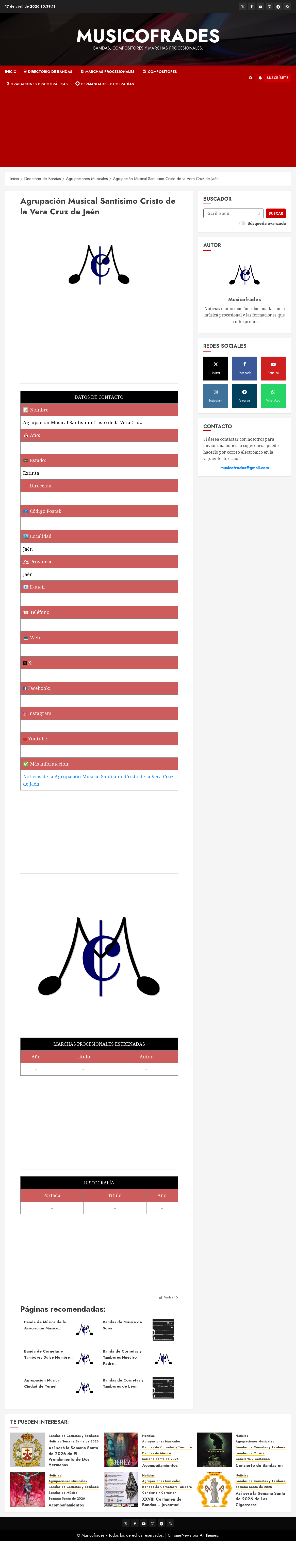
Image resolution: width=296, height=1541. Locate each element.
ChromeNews (179, 1535)
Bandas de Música (156, 1453)
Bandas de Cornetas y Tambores (74, 1436)
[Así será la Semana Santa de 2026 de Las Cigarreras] (214, 1489)
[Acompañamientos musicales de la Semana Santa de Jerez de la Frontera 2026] (121, 1450)
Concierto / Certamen (253, 1459)
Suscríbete (272, 78)
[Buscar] (276, 213)
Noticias (54, 1441)
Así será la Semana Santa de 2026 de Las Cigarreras (260, 1499)
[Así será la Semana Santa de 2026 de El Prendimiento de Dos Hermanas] (27, 1450)
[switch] (242, 223)
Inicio (11, 71)
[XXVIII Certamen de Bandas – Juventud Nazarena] (121, 1489)
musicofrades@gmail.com (244, 468)
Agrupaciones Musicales (161, 1441)
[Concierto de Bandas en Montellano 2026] (214, 1450)
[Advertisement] (148, 128)
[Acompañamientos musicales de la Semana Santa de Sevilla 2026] (27, 1489)
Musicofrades (148, 36)
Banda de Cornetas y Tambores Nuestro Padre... (122, 1357)
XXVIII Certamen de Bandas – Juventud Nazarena (162, 1505)
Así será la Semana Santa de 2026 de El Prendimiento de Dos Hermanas (73, 1456)
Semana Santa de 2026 (80, 1441)
